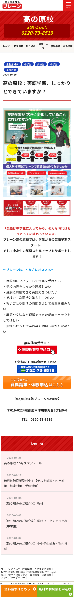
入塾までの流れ (42, 569)
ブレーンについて (10, 569)
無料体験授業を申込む (55, 590)
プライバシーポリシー (13, 577)
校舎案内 (27, 569)
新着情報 (18, 46)
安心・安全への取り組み (14, 574)
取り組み (30, 46)
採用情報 (47, 574)
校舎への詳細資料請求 (13, 571)
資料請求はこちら (20, 589)
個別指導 (55, 46)
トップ (6, 46)
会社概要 (34, 574)
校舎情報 (67, 46)
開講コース (43, 46)
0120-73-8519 (37, 32)
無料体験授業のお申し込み (42, 571)
